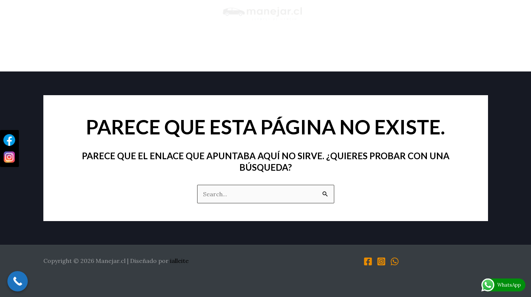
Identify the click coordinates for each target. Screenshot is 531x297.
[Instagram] (381, 261)
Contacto (451, 49)
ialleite (179, 260)
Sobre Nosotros (122, 49)
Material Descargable (296, 49)
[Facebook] (368, 261)
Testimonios (182, 49)
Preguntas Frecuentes (383, 49)
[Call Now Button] (17, 281)
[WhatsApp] (394, 261)
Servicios (231, 49)
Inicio (73, 49)
